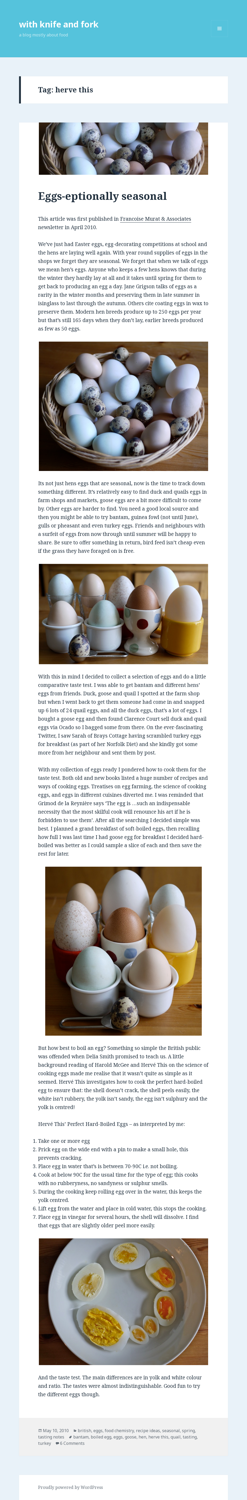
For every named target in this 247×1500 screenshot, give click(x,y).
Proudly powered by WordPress (70, 1487)
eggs (98, 1430)
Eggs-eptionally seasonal (102, 196)
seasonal (171, 1430)
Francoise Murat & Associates (155, 218)
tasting (190, 1437)
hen (142, 1437)
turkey (44, 1443)
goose (130, 1437)
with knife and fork (59, 24)
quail (176, 1437)
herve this (158, 1437)
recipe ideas (148, 1430)
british (84, 1430)
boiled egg (101, 1437)
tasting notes (51, 1437)
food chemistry (119, 1430)
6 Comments (72, 1443)
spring (188, 1430)
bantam (81, 1437)
